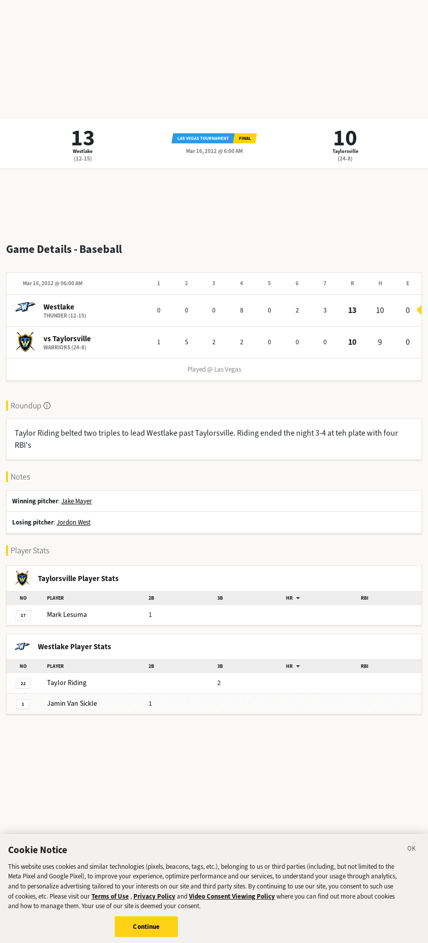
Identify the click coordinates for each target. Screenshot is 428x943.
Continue (146, 931)
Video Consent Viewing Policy (232, 901)
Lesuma (67, 614)
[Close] (412, 855)
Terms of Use (110, 901)
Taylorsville (345, 151)
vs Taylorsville (67, 339)
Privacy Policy (154, 901)
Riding (66, 683)
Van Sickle (72, 703)
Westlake (82, 151)
